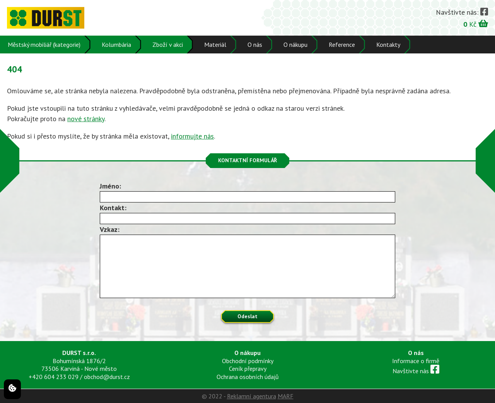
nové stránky (85, 118)
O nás (255, 44)
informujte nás (192, 136)
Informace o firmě (415, 361)
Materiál (215, 44)
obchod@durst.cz (107, 377)
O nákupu (295, 44)
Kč (475, 24)
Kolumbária (116, 44)
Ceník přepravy (247, 368)
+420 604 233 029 (54, 377)
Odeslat (247, 316)
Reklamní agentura (251, 396)
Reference (342, 44)
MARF (286, 396)
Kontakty (388, 44)
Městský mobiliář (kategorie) (44, 44)
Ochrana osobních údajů (248, 377)
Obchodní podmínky (247, 361)
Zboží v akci (167, 44)
